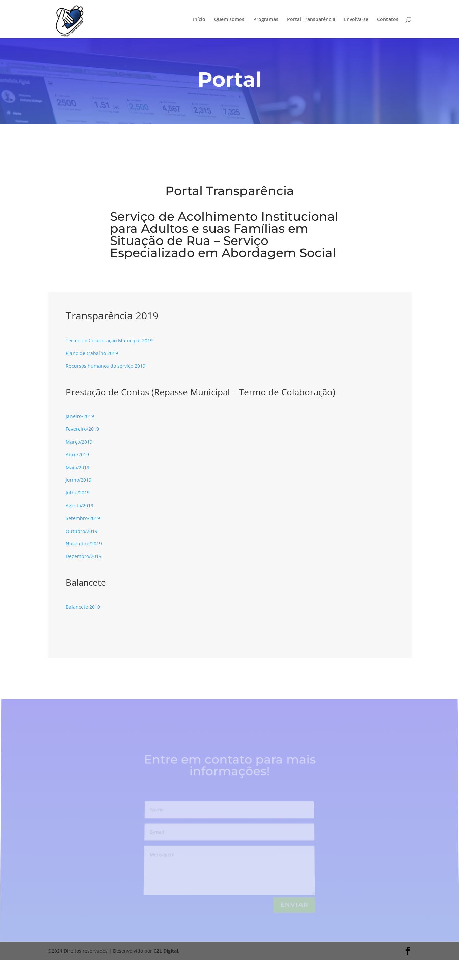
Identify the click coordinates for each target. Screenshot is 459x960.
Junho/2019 (78, 480)
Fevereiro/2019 (82, 429)
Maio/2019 (77, 467)
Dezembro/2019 (84, 556)
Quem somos (229, 19)
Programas (265, 19)
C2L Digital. (166, 951)
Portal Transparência (311, 19)
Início (199, 19)
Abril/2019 (77, 454)
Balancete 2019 (83, 607)
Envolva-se (356, 19)
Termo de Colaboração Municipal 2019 (109, 340)
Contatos (387, 19)
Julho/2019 (78, 492)
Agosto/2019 (79, 505)
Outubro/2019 (81, 531)
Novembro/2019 (84, 543)
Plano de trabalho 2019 (92, 353)
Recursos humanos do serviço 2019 (105, 366)
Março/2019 (79, 442)
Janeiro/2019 (80, 416)
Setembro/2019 (83, 518)
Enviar (294, 905)
